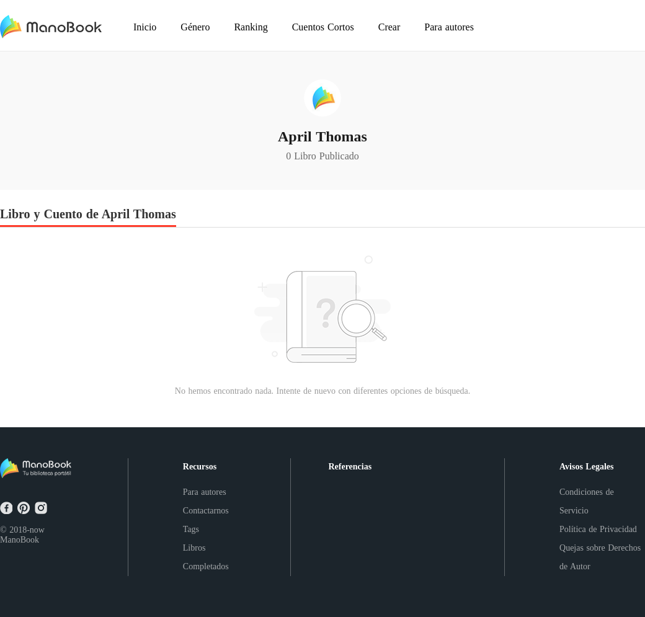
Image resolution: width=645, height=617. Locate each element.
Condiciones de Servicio (586, 501)
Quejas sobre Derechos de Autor (600, 557)
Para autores (204, 492)
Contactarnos (206, 510)
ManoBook (19, 539)
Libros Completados (206, 557)
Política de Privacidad (598, 529)
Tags (191, 529)
